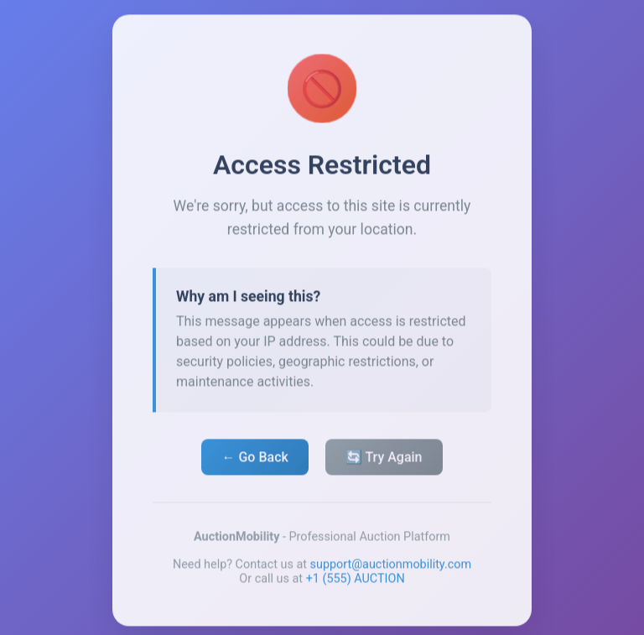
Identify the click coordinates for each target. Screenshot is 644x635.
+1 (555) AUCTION (355, 581)
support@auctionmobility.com (391, 567)
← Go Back (254, 459)
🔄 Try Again (384, 459)
